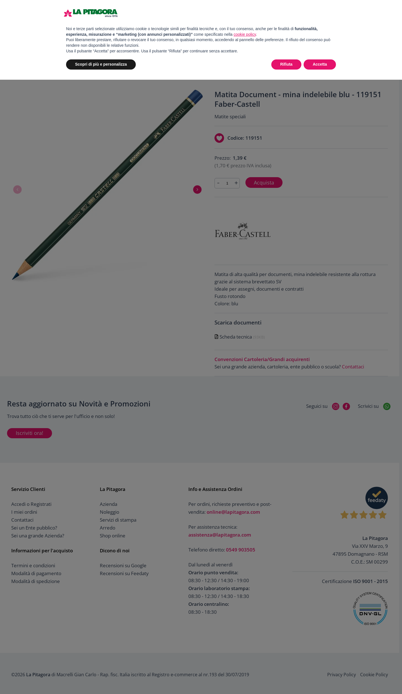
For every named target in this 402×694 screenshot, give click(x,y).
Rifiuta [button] (286, 64)
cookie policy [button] (245, 34)
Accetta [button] (320, 64)
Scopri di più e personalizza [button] (101, 64)
